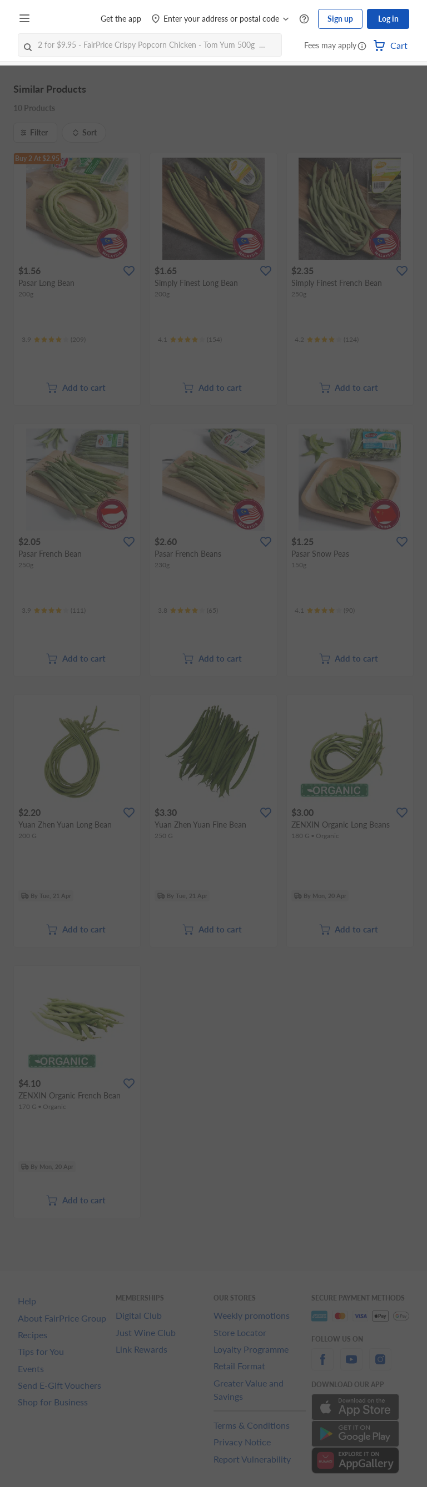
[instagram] (380, 1365)
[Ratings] (53, 339)
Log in (388, 18)
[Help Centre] (304, 19)
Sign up (340, 18)
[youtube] (351, 1365)
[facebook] (322, 1365)
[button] (362, 47)
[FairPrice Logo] (66, 19)
